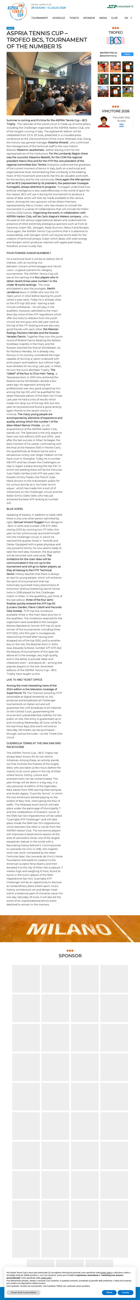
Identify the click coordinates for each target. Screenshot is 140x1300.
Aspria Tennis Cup (17, 11)
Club (114, 18)
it (131, 18)
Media (103, 18)
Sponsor (89, 18)
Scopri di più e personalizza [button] (23, 1292)
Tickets (74, 18)
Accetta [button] (125, 1292)
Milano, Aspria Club (41, 4)
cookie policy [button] (46, 1278)
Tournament (39, 18)
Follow (127, 54)
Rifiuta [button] (109, 1292)
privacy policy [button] (106, 1273)
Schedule (58, 18)
